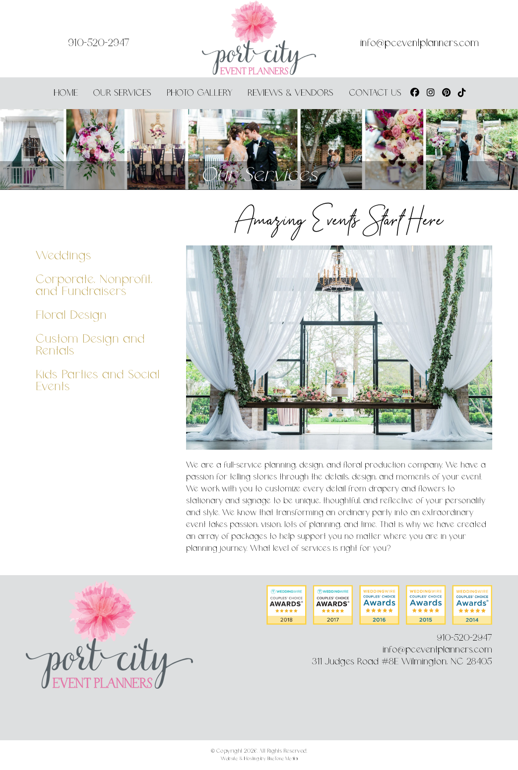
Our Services (122, 93)
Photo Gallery (199, 93)
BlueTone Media (282, 759)
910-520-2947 (99, 43)
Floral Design (71, 315)
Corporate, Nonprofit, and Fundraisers (94, 285)
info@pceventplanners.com (419, 43)
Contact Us (375, 93)
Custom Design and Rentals (90, 345)
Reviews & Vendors (290, 93)
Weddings (63, 256)
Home (66, 93)
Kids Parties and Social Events (98, 381)
